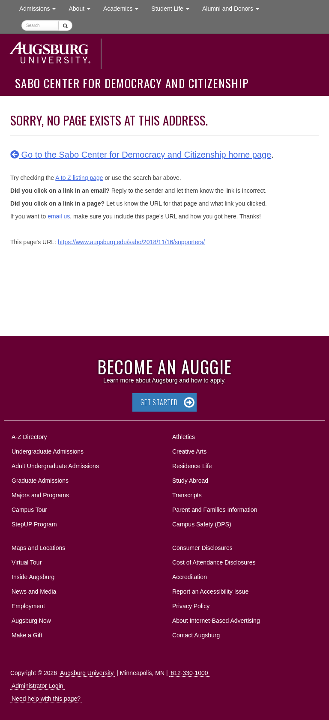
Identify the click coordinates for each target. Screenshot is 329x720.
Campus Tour (29, 509)
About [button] (82, 10)
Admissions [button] (40, 8)
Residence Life (192, 466)
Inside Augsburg (33, 577)
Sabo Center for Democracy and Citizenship (131, 83)
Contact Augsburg (196, 635)
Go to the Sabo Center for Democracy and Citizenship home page (140, 154)
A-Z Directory (29, 436)
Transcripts (187, 495)
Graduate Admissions (40, 480)
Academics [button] (124, 8)
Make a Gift (27, 635)
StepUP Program (34, 524)
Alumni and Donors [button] (234, 8)
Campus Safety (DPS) (201, 524)
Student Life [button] (173, 8)
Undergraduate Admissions (48, 451)
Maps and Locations (38, 547)
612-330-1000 (189, 672)
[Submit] (65, 25)
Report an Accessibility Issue (210, 591)
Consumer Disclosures (202, 547)
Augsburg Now (31, 620)
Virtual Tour (27, 562)
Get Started (159, 402)
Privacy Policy (190, 606)
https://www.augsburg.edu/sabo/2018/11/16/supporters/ (131, 242)
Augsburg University (87, 672)
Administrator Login (37, 685)
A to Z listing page (79, 177)
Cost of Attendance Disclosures (214, 562)
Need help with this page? (46, 698)
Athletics (183, 436)
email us (59, 216)
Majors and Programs (40, 494)
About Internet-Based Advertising (216, 620)
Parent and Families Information (214, 509)
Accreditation (189, 577)
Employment (28, 606)
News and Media (34, 591)
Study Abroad (190, 480)
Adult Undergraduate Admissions (55, 466)
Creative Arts (189, 451)
